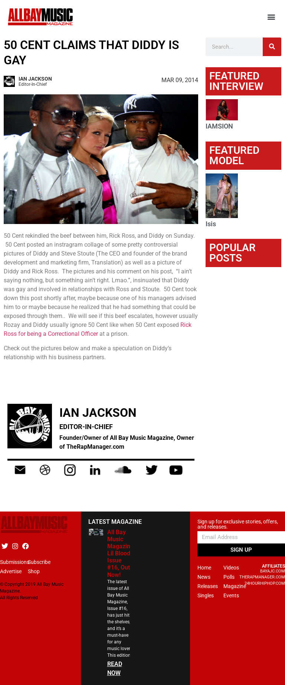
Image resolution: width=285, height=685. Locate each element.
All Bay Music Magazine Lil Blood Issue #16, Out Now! (120, 553)
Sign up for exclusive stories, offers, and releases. (237, 524)
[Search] (272, 47)
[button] (271, 17)
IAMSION (219, 126)
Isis (211, 224)
